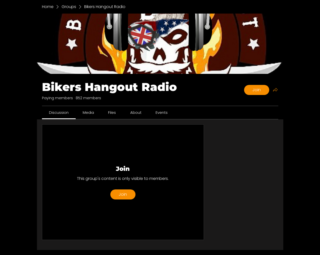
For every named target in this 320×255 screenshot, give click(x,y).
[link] (59, 112)
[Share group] (275, 90)
